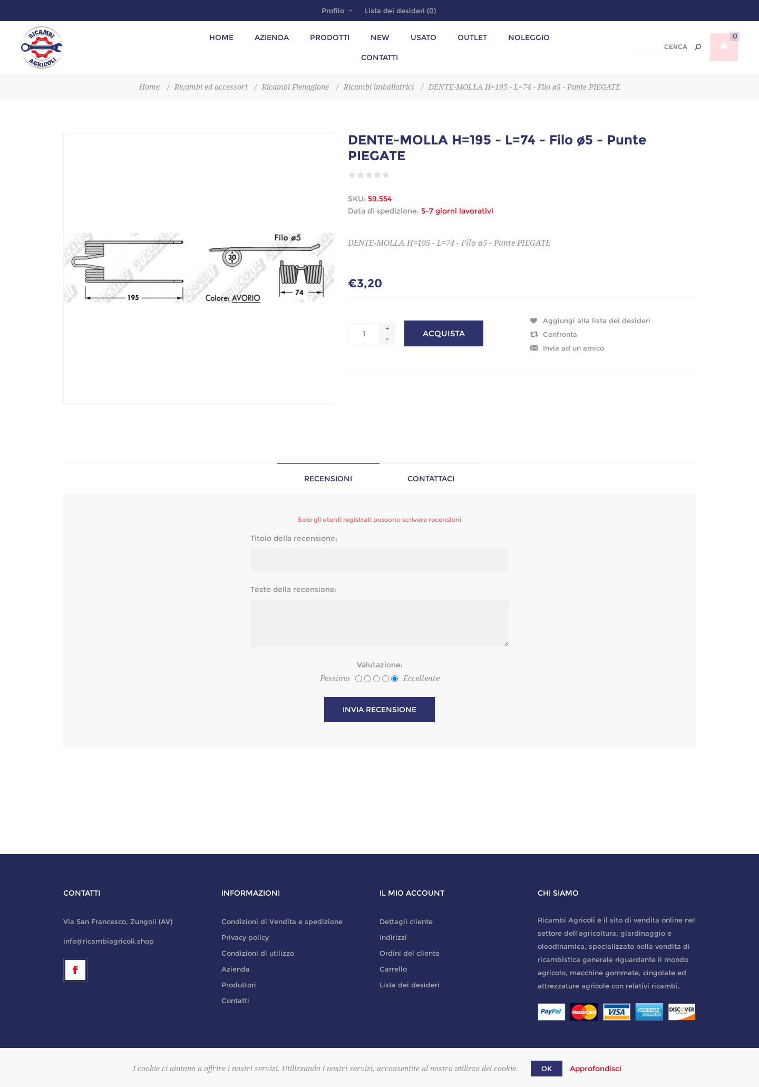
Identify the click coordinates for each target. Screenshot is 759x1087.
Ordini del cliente (410, 953)
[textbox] (662, 47)
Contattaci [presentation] (430, 478)
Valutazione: (380, 664)
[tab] (328, 478)
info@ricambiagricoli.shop (108, 941)
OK (546, 1068)
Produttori (238, 985)
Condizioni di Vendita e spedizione (282, 921)
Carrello (393, 969)
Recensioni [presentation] (328, 478)
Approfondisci (595, 1068)
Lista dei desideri (410, 985)
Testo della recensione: (293, 589)
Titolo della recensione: (293, 538)
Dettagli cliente (406, 921)
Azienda (235, 969)
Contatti (235, 1000)
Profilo (333, 10)
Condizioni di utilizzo (257, 953)
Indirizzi (393, 937)
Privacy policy (245, 937)
